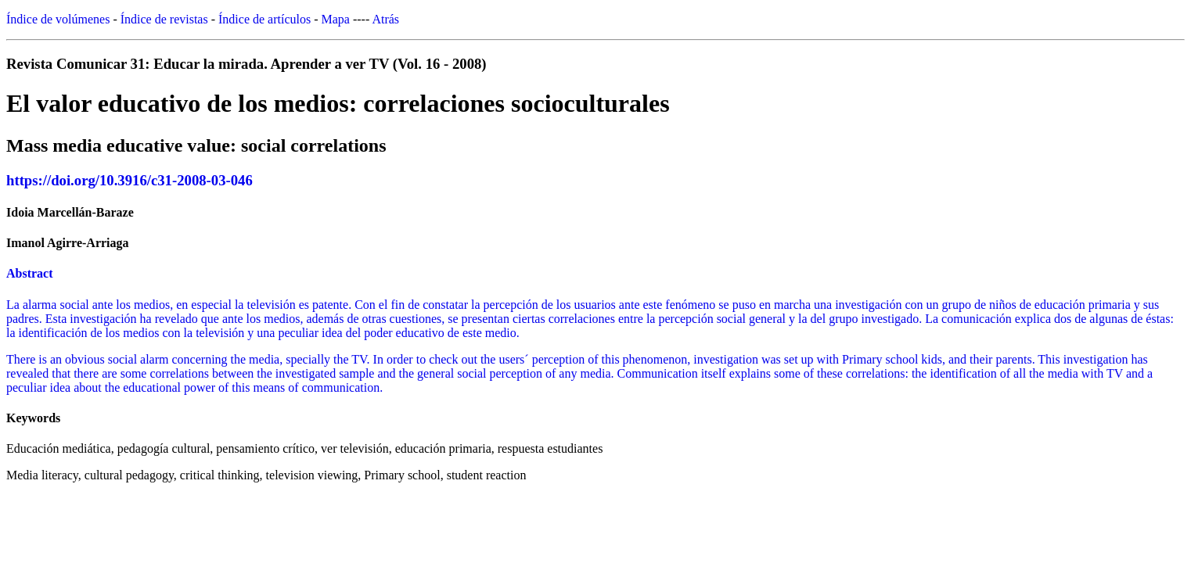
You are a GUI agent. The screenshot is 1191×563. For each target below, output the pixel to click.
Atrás (385, 19)
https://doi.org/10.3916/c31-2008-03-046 (129, 180)
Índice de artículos (264, 19)
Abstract (29, 273)
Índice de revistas (164, 19)
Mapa (336, 19)
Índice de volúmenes (58, 19)
